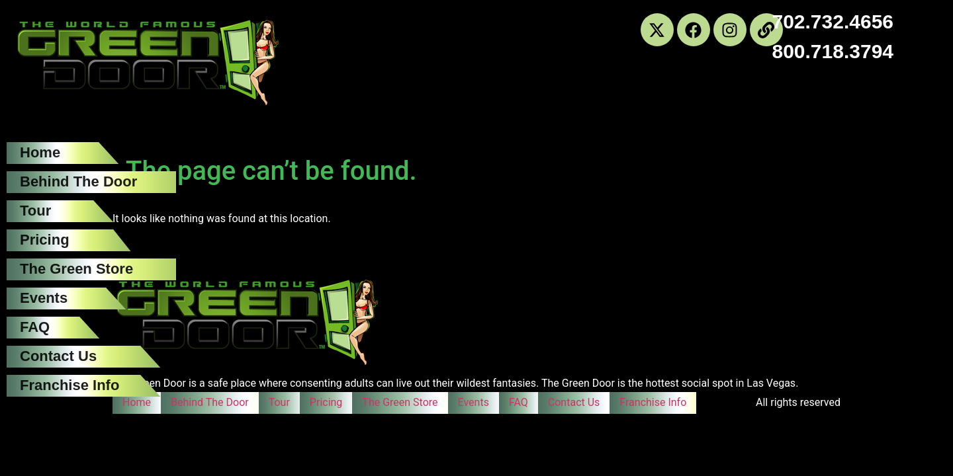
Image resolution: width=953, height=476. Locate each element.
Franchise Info (69, 385)
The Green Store (76, 268)
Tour (35, 210)
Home (40, 152)
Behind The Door (78, 181)
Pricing (44, 239)
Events (44, 298)
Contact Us (58, 356)
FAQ (35, 327)
